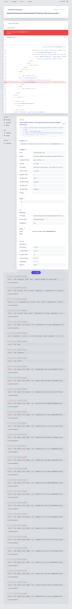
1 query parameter (12, 282)
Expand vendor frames (12, 23)
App (5, 130)
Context (6, 140)
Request (6, 117)
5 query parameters (13, 328)
